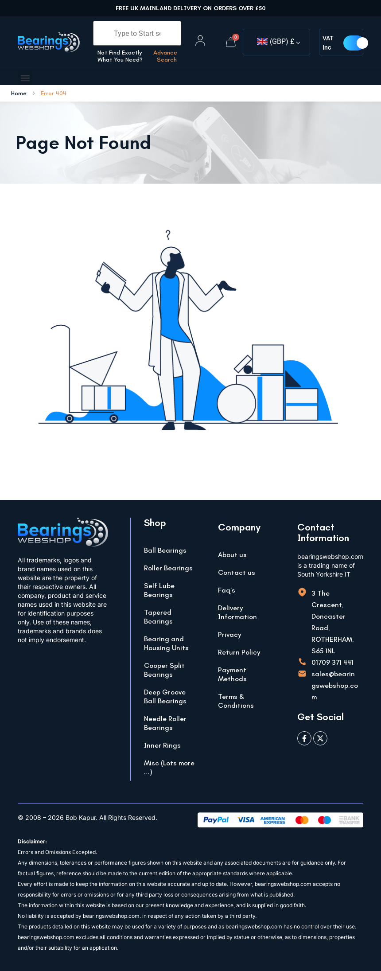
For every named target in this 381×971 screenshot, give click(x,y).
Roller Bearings (168, 568)
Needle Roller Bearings (165, 723)
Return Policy (239, 652)
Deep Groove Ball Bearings (165, 696)
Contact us (236, 572)
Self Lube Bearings (159, 590)
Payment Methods (232, 674)
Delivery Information (237, 612)
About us (232, 554)
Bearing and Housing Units (166, 643)
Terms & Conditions (236, 701)
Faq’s (226, 590)
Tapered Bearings (158, 616)
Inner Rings (162, 745)
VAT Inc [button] (328, 43)
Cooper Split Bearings (164, 670)
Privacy (229, 634)
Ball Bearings (165, 550)
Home (19, 93)
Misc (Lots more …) (169, 767)
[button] (25, 77)
